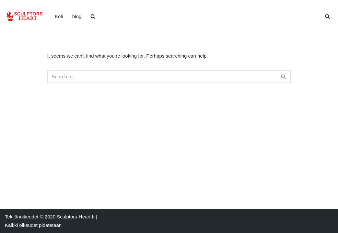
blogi (77, 16)
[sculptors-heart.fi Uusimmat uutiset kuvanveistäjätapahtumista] (24, 16)
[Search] (327, 16)
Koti (59, 16)
